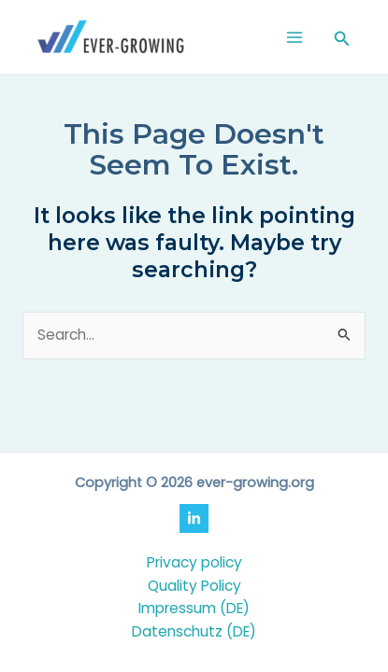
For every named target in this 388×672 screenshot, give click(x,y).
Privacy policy (194, 562)
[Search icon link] (342, 40)
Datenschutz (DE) (194, 631)
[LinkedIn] (194, 518)
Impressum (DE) (194, 608)
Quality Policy (194, 585)
